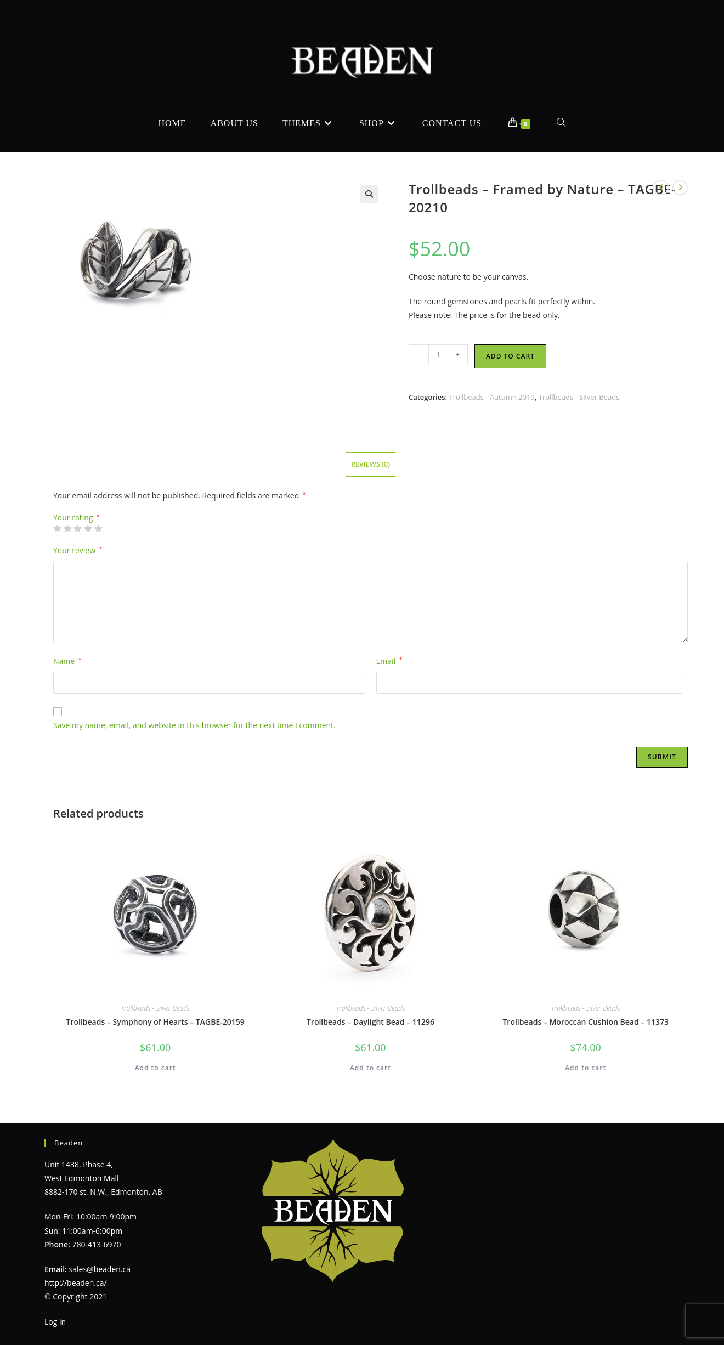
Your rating (76, 517)
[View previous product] (661, 187)
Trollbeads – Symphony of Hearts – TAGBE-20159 (155, 1022)
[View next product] (680, 187)
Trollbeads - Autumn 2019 (491, 397)
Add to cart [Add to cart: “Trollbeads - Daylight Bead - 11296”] (370, 1067)
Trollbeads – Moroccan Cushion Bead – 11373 (585, 1022)
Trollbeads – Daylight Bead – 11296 (370, 1022)
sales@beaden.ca (100, 1269)
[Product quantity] (438, 354)
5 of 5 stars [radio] (98, 528)
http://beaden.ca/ (75, 1283)
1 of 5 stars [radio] (57, 528)
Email (389, 661)
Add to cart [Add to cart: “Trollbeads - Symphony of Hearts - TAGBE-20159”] (155, 1067)
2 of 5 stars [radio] (67, 528)
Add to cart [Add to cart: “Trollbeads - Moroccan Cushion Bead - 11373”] (585, 1067)
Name (67, 661)
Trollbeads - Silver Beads (579, 397)
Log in (55, 1321)
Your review (77, 550)
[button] (369, 194)
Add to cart (510, 356)
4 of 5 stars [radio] (88, 528)
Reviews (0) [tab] (370, 464)
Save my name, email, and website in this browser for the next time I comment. (194, 725)
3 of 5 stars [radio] (77, 528)
